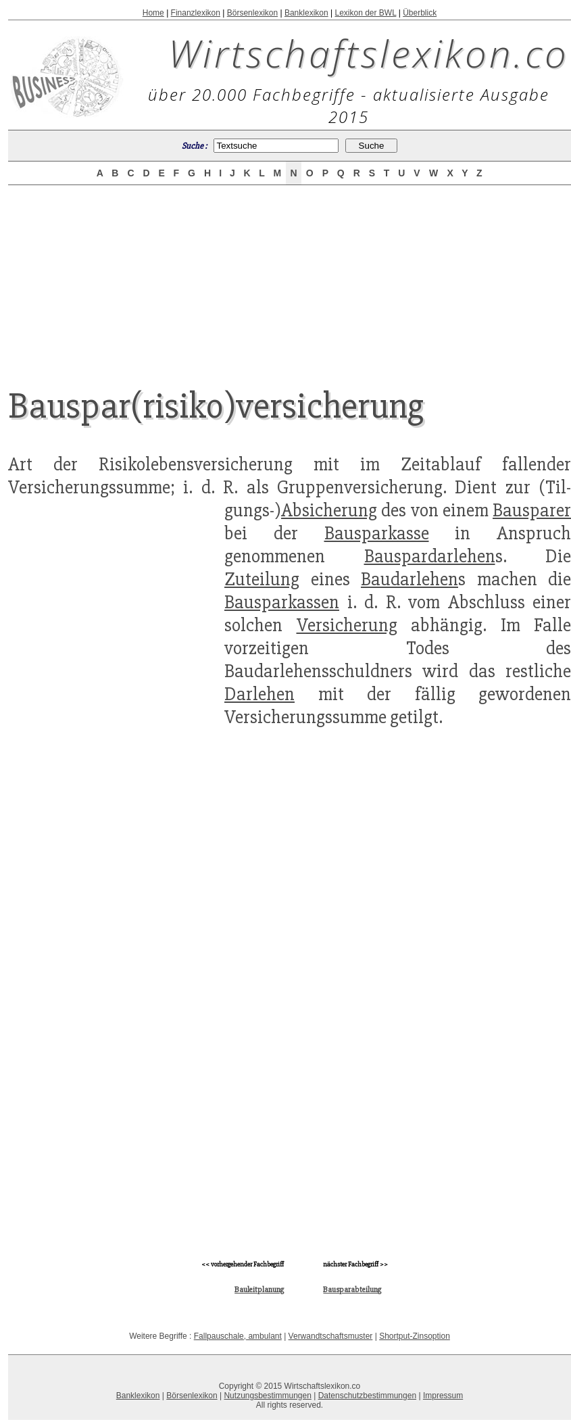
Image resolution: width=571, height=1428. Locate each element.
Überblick (420, 13)
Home (153, 13)
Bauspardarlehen (429, 556)
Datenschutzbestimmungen (367, 1395)
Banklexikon (306, 13)
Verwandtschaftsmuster (331, 1336)
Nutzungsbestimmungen (267, 1395)
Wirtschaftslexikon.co (368, 52)
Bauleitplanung (259, 1290)
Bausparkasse (376, 533)
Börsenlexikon (252, 13)
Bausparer (532, 510)
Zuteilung (261, 579)
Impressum (443, 1395)
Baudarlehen (409, 579)
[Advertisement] (290, 275)
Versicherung (347, 625)
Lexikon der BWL (365, 13)
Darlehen (259, 694)
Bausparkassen (281, 602)
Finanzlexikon (195, 13)
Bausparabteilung (352, 1290)
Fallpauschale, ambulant (238, 1336)
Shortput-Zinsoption (414, 1336)
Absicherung (329, 510)
